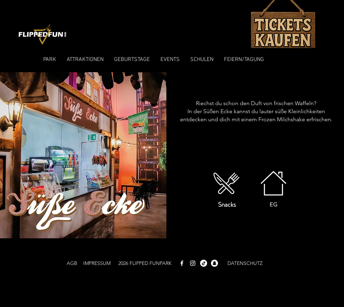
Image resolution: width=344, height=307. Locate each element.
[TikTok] (203, 263)
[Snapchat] (214, 263)
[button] (49, 59)
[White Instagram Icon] (192, 263)
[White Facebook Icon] (181, 263)
